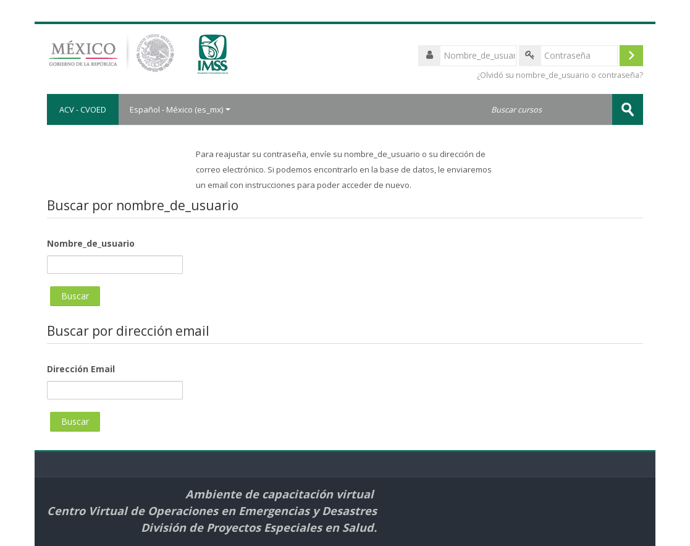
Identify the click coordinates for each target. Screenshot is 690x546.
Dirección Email (81, 369)
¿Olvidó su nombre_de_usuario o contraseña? (560, 75)
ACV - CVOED (82, 109)
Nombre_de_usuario (91, 243)
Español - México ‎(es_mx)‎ (180, 109)
